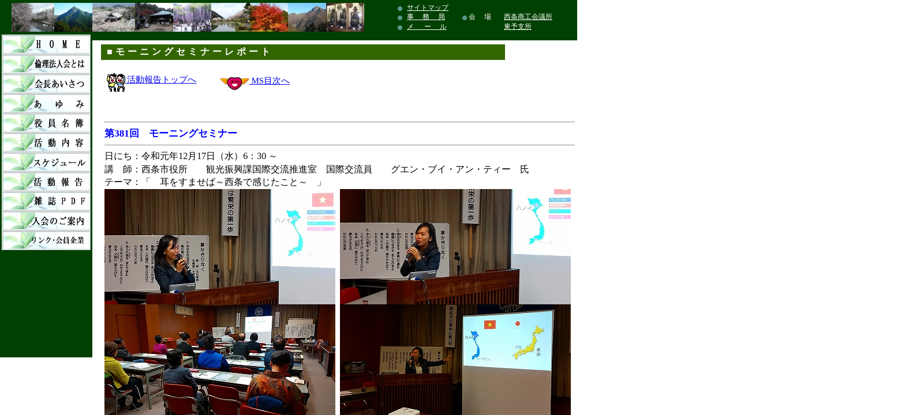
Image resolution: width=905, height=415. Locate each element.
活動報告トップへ (152, 79)
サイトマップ (427, 7)
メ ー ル (427, 26)
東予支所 (518, 26)
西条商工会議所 (528, 17)
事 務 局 (426, 17)
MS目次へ (269, 80)
